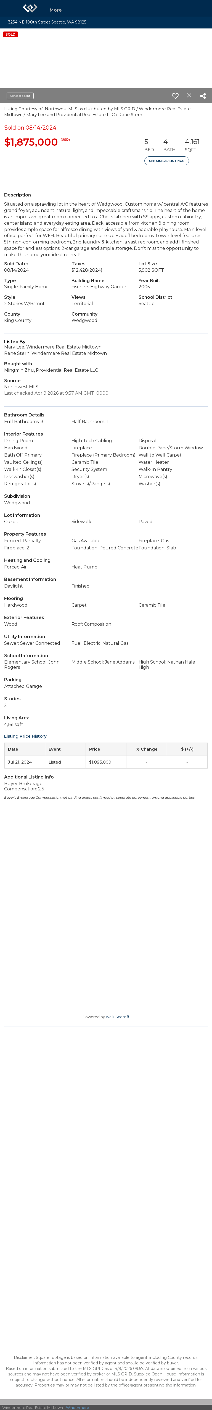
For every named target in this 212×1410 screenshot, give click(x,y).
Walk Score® (117, 1017)
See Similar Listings (166, 161)
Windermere (77, 1407)
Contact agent (20, 96)
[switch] (175, 96)
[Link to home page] (30, 8)
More (56, 10)
